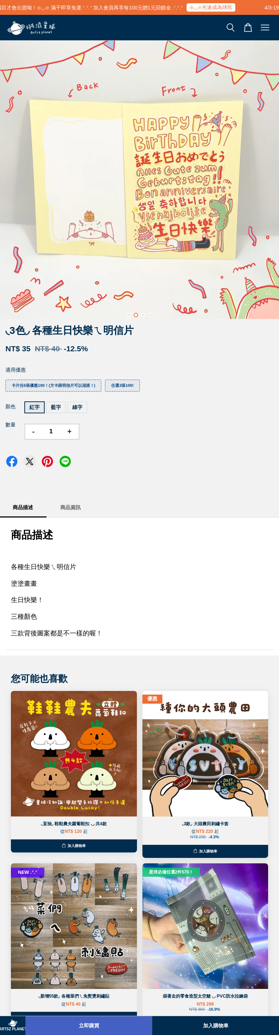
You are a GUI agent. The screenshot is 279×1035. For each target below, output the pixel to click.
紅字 (34, 407)
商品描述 (23, 507)
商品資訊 (70, 507)
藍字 (56, 407)
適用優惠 (15, 370)
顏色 (10, 406)
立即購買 (89, 1025)
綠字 (77, 407)
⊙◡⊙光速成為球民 (215, 7)
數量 (10, 425)
